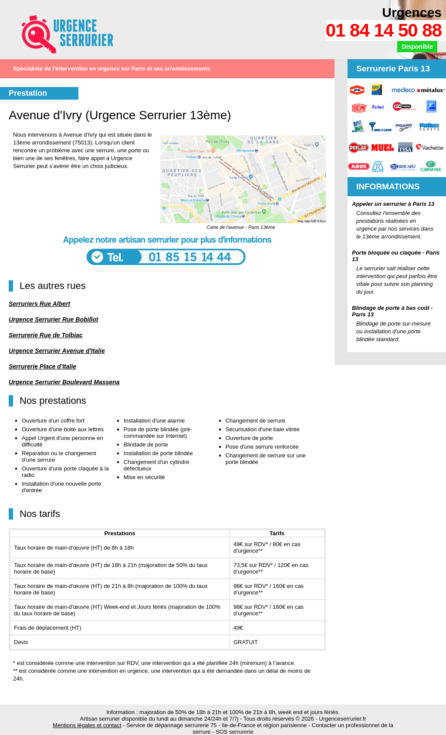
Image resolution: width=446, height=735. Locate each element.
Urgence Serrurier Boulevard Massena (64, 382)
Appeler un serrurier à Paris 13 (393, 204)
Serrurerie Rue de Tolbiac (46, 335)
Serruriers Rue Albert (39, 303)
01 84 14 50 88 (384, 30)
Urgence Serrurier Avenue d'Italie (57, 350)
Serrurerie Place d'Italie (42, 366)
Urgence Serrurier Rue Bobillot (53, 319)
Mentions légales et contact (87, 725)
